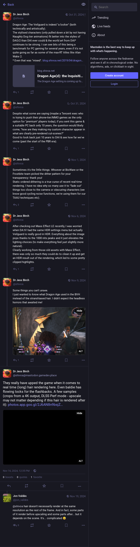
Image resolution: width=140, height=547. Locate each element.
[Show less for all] (83, 4)
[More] (83, 92)
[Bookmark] (66, 92)
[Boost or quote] (32, 92)
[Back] (39, 4)
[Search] (114, 7)
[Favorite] (49, 92)
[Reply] (16, 92)
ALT (81, 351)
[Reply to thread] (16, 148)
